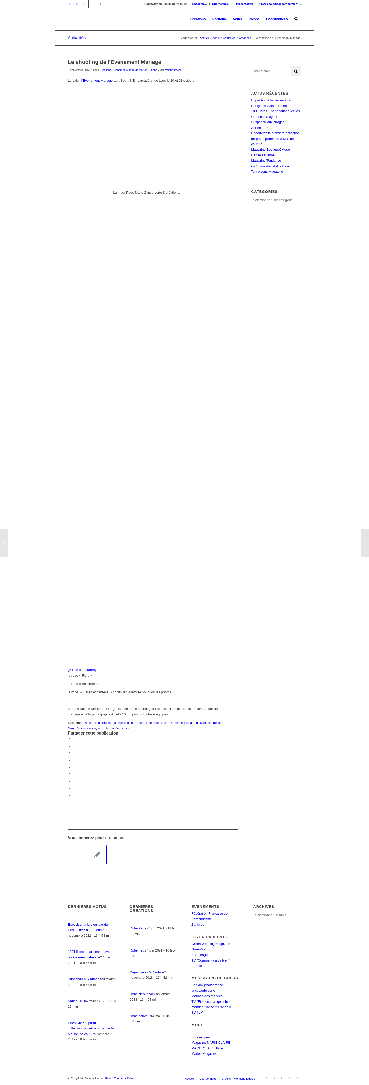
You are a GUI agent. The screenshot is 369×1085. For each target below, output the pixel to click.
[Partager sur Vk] (73, 781)
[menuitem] (200, 4)
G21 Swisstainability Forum (271, 166)
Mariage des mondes (206, 996)
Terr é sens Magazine (267, 171)
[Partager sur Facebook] (73, 739)
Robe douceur (140, 1016)
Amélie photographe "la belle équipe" (109, 722)
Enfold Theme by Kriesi (119, 1078)
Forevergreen (201, 1037)
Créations (105, 69)
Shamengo (199, 955)
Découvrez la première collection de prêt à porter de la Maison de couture (275, 138)
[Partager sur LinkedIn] (73, 767)
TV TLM (197, 1012)
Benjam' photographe (207, 985)
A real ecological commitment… (280, 3)
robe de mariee (138, 69)
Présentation (244, 3)
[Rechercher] (296, 19)
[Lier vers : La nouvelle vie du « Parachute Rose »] (77, 854)
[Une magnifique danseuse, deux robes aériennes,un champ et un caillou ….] (4, 543)
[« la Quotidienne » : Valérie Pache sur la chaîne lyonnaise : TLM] (365, 543)
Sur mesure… (221, 3)
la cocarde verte (203, 991)
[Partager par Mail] (73, 795)
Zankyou (197, 924)
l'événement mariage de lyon (187, 722)
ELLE (195, 1032)
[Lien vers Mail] (92, 4)
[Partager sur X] (73, 746)
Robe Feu (137, 950)
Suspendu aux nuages (267, 122)
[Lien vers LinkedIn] (77, 4)
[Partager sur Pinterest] (73, 760)
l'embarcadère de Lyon (151, 722)
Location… (199, 3)
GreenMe (198, 949)
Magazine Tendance (266, 160)
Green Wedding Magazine (210, 944)
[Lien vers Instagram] (84, 4)
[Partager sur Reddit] (73, 788)
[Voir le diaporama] (82, 670)
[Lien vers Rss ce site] (100, 4)
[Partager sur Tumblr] (73, 774)
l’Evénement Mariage (97, 80)
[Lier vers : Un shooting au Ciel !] (97, 854)
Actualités (77, 38)
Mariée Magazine (204, 1054)
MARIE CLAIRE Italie (207, 1048)
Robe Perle (138, 928)
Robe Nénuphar (141, 994)
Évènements (120, 69)
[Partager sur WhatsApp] (73, 753)
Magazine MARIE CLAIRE (210, 1043)
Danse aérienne (263, 155)
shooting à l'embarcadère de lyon (108, 728)
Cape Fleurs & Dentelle (147, 972)
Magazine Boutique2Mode (270, 149)
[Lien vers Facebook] (69, 4)
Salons (153, 69)
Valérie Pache (173, 69)
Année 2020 (260, 128)
